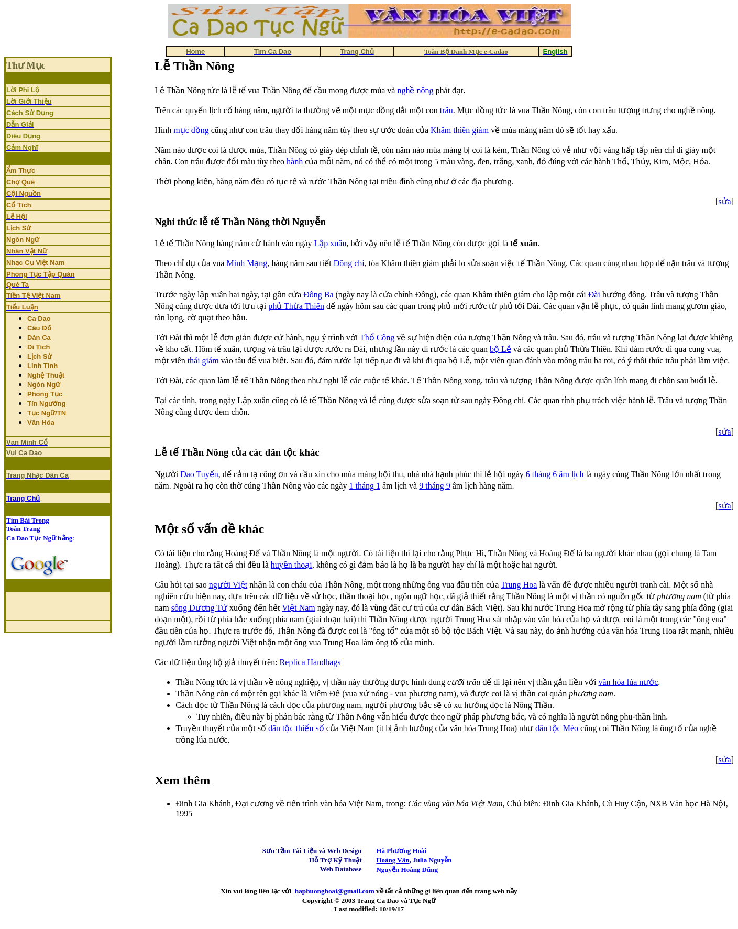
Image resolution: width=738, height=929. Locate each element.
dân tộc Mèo (556, 728)
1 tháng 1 (364, 485)
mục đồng (191, 130)
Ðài (594, 294)
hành (295, 161)
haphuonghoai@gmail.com (334, 891)
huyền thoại (291, 564)
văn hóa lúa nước (628, 682)
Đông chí (349, 263)
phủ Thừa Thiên (296, 306)
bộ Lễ (500, 349)
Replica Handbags (310, 662)
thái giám (203, 360)
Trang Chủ (23, 498)
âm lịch (571, 474)
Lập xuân (330, 243)
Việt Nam (298, 607)
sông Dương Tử (199, 607)
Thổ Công (377, 337)
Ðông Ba (318, 294)
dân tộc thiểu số (296, 728)
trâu (446, 110)
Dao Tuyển (199, 474)
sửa (724, 201)
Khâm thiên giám (460, 130)
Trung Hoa (519, 584)
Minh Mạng (246, 263)
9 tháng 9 (434, 485)
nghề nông (415, 90)
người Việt (228, 584)
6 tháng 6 (541, 474)
